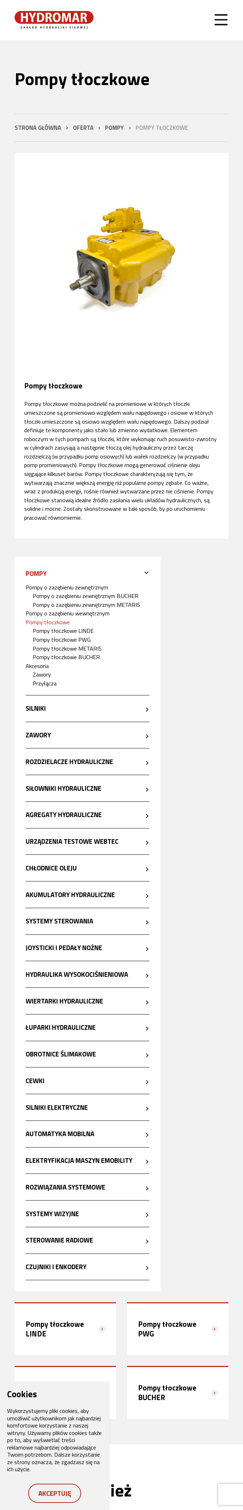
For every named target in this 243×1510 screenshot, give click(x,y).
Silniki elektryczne (57, 1107)
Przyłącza (45, 683)
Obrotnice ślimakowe (61, 1054)
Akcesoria (37, 665)
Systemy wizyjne (52, 1214)
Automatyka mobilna (60, 1134)
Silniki (36, 708)
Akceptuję (54, 1493)
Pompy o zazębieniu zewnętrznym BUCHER (85, 595)
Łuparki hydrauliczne (61, 1027)
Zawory (42, 674)
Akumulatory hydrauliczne (70, 895)
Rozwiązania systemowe (65, 1187)
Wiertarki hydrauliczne (64, 1001)
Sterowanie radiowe (59, 1240)
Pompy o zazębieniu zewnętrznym (67, 587)
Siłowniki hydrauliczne (63, 788)
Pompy (36, 573)
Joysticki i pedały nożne (64, 948)
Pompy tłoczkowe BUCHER (66, 656)
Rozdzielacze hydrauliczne (69, 762)
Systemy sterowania (59, 921)
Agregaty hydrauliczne (64, 815)
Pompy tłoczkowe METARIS (67, 648)
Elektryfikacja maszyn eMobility (79, 1160)
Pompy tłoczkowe (48, 622)
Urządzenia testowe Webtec (72, 841)
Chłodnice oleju (51, 868)
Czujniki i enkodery (56, 1267)
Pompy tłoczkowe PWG (62, 639)
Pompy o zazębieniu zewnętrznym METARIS (86, 604)
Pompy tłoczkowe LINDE (63, 630)
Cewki (35, 1081)
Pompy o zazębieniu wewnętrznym (68, 613)
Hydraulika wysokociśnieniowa (77, 974)
